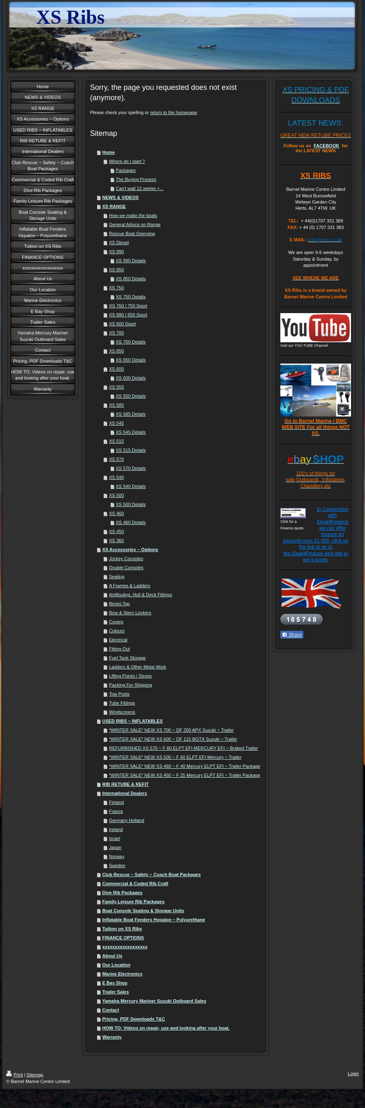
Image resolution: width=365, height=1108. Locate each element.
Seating (116, 576)
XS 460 (116, 513)
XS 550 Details (131, 396)
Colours (117, 630)
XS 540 (116, 477)
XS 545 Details (131, 432)
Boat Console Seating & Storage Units (143, 910)
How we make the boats (133, 215)
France (116, 811)
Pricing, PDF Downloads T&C (133, 1018)
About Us (112, 955)
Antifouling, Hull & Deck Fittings (140, 594)
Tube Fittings (122, 703)
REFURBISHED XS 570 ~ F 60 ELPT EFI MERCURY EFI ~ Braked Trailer (183, 748)
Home (108, 152)
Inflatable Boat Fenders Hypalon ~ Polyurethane (153, 919)
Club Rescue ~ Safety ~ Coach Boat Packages (151, 874)
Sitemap (35, 1074)
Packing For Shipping (130, 684)
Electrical (118, 639)
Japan (115, 847)
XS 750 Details (131, 296)
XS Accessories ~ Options (130, 549)
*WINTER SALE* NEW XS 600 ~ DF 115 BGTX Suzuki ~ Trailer (173, 739)
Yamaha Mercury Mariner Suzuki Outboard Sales (154, 1000)
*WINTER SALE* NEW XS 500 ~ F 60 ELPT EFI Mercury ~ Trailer (175, 757)
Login (353, 1073)
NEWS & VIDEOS (120, 197)
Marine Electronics (122, 973)
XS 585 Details (131, 414)
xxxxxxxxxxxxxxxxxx (125, 946)
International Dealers (124, 793)
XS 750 (116, 287)
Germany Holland (126, 820)
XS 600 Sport (122, 323)
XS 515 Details (131, 450)
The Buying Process (136, 179)
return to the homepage (173, 112)
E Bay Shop (114, 982)
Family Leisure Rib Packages (133, 901)
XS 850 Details (131, 278)
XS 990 (116, 251)
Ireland (116, 829)
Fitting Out (119, 648)
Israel (114, 838)
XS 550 (116, 387)
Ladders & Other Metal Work (137, 666)
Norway (116, 856)
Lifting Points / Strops (130, 675)
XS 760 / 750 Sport (128, 305)
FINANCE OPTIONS (123, 937)
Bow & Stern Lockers (130, 612)
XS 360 (116, 540)
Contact (110, 1009)
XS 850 (116, 269)
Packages (126, 170)
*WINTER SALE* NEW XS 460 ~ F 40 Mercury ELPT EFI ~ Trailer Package (184, 766)
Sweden (117, 865)
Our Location (116, 964)
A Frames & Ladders (129, 585)
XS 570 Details (131, 468)
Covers (116, 621)
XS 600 (116, 368)
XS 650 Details (131, 359)
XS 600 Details (131, 377)
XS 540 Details (131, 486)
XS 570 (116, 459)
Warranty (112, 1037)
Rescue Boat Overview (132, 233)
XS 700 (116, 332)
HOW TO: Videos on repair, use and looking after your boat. (166, 1028)
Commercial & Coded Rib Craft (135, 883)
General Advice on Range (134, 224)
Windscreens (122, 712)
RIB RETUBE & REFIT (125, 784)
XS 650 (116, 350)
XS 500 (116, 495)
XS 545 (116, 423)
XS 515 (116, 441)
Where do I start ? (127, 161)
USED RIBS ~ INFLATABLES (132, 721)
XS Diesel (119, 242)
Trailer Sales (115, 991)
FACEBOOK (326, 145)
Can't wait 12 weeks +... (140, 188)
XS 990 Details (131, 260)
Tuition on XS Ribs (122, 928)
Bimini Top (119, 603)
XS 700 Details (131, 341)
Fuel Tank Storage (127, 657)
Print (14, 1074)
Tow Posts (119, 693)
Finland (116, 802)
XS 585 (116, 405)
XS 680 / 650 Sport (128, 314)
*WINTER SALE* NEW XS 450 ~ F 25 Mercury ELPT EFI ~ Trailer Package (184, 775)
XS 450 (116, 531)
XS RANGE (114, 206)
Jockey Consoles (126, 558)
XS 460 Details (131, 522)
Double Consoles (126, 567)
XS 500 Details (131, 504)
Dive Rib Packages (122, 892)
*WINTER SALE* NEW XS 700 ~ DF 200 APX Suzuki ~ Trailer (171, 730)
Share (292, 635)
